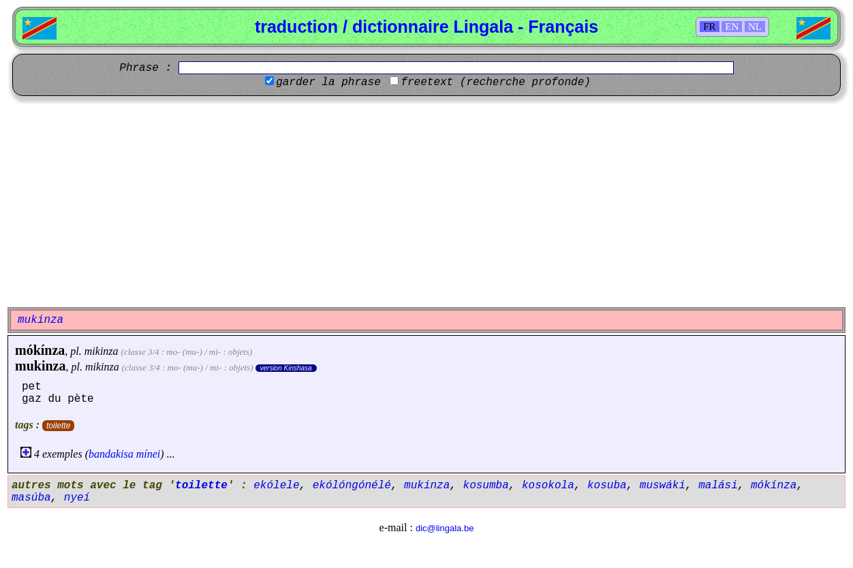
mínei (148, 454)
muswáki (662, 485)
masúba (31, 498)
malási (718, 485)
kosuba (607, 485)
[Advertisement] (426, 201)
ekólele (276, 485)
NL (755, 26)
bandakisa (111, 454)
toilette (58, 425)
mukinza (40, 365)
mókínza (40, 350)
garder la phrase (328, 82)
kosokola (548, 485)
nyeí (77, 498)
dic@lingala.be (445, 528)
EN (732, 26)
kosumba (486, 485)
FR (709, 26)
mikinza (101, 351)
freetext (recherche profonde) (495, 82)
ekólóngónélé (352, 485)
